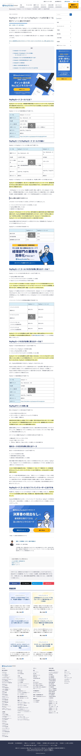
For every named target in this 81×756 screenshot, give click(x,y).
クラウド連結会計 (5, 704)
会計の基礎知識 (51, 677)
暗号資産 (58, 34)
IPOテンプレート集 (52, 711)
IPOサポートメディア (36, 692)
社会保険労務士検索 (36, 678)
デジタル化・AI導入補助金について (24, 692)
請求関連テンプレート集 (53, 701)
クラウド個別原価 (5, 702)
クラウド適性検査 (5, 736)
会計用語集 (51, 674)
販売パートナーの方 (48, 1)
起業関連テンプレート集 (53, 709)
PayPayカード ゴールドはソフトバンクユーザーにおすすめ (26, 68)
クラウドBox (6, 707)
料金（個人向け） (36, 682)
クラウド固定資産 (5, 699)
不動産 (58, 30)
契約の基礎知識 (51, 683)
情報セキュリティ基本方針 (29, 743)
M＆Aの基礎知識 (51, 694)
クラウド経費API (36, 701)
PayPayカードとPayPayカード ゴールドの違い (23, 53)
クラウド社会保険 (5, 726)
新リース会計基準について (22, 694)
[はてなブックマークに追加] (37, 583)
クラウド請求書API (36, 700)
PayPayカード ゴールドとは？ (20, 50)
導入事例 (34, 673)
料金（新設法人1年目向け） (38, 683)
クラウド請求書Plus (5, 687)
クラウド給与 (4, 721)
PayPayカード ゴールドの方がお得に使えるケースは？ (25, 57)
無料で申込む (42, 530)
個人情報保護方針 (18, 743)
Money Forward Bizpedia (54, 672)
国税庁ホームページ (16, 564)
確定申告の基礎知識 (52, 679)
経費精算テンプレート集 (53, 703)
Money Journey (12, 9)
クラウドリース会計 (6, 677)
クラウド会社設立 (21, 680)
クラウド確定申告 (7, 680)
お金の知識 (59, 37)
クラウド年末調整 (5, 724)
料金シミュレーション (37, 688)
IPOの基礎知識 (51, 686)
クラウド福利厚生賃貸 (6, 731)
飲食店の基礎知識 (52, 691)
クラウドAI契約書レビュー (22, 679)
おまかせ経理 (20, 672)
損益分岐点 (37, 335)
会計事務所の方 (58, 1)
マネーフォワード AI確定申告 (7, 682)
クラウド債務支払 (5, 694)
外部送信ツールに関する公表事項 (66, 743)
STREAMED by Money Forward (23, 707)
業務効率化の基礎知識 (52, 690)
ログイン (75, 1)
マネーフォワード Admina (22, 685)
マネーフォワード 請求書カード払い (24, 702)
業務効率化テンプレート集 (53, 712)
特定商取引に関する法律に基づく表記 (50, 743)
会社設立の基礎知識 (52, 685)
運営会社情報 (10, 743)
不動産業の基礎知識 (52, 696)
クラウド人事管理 (5, 714)
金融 (58, 22)
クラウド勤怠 (6, 716)
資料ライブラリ (67, 672)
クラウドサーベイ (6, 733)
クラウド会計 (4, 672)
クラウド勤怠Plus (7, 719)
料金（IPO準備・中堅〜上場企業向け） (40, 686)
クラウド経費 (4, 692)
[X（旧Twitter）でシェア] (26, 583)
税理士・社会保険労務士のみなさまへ (39, 696)
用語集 (58, 41)
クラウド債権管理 (6, 690)
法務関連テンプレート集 (53, 708)
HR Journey (66, 683)
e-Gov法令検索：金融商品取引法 (18, 561)
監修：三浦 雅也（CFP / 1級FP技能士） (17, 25)
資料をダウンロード (21, 530)
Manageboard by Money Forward (23, 710)
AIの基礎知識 (51, 697)
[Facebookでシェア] (14, 583)
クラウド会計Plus (5, 675)
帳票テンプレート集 (52, 705)
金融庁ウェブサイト (16, 562)
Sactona (24, 712)
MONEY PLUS (67, 680)
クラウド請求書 (4, 685)
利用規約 (39, 743)
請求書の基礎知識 (52, 682)
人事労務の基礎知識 (52, 680)
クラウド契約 (20, 677)
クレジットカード (60, 26)
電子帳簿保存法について (22, 690)
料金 (21, 5)
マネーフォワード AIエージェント (23, 717)
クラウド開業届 (20, 682)
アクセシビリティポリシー (43, 745)
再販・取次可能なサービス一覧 (23, 698)
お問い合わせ (67, 1)
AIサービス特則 (54, 745)
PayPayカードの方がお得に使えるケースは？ (23, 60)
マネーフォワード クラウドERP (23, 686)
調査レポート (66, 675)
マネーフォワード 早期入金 (22, 705)
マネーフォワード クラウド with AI (23, 719)
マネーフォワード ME (68, 677)
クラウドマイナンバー (6, 729)
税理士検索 (35, 676)
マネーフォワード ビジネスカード (23, 683)
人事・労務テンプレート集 (53, 706)
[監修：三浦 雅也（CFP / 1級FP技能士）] (12, 545)
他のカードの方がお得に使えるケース (21, 65)
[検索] (71, 14)
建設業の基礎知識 (52, 693)
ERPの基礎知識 (51, 676)
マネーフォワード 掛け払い (6, 709)
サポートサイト (36, 672)
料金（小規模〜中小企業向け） (38, 685)
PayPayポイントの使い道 (19, 62)
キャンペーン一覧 (67, 673)
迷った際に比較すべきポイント (21, 55)
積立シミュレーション (61, 45)
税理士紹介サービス (36, 675)
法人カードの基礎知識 (52, 688)
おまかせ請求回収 (21, 673)
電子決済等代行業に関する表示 (30, 745)
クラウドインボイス (5, 697)
